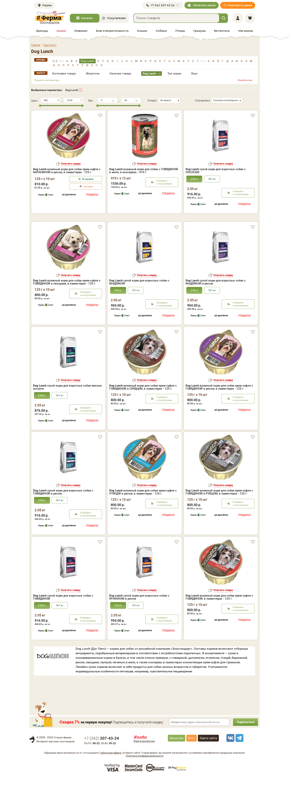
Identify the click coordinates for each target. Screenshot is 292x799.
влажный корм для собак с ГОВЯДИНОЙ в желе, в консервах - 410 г (143, 171)
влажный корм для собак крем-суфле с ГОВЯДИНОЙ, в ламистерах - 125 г (219, 618)
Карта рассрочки (144, 762)
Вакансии (176, 759)
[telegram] (238, 759)
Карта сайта (208, 759)
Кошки (142, 31)
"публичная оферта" (110, 774)
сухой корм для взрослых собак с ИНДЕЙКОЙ (139, 303)
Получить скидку (71, 163)
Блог (191, 759)
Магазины (245, 31)
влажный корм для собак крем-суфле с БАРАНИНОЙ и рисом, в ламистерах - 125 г (67, 171)
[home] (49, 17)
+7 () (101, 759)
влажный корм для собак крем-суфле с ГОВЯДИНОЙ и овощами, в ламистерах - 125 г (67, 303)
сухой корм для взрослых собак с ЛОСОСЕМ (216, 171)
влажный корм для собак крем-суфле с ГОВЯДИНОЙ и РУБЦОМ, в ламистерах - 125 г (219, 513)
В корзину (87, 179)
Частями (88, 186)
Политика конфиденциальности (144, 777)
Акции (61, 31)
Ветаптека (222, 31)
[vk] (229, 759)
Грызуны (200, 31)
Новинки (80, 31)
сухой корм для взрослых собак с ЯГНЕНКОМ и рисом (139, 618)
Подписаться (244, 743)
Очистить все (245, 80)
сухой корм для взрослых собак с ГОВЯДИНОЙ (63, 618)
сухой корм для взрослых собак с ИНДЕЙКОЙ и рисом (216, 303)
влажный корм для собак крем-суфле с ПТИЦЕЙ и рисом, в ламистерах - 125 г (143, 513)
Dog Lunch (71, 89)
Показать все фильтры (46, 80)
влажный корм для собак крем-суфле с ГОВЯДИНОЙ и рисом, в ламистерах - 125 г (219, 408)
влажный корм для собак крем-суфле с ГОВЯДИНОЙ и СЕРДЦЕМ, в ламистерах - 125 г (143, 408)
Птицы (180, 31)
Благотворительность (112, 31)
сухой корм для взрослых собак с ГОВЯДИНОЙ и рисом (63, 513)
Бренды (42, 31)
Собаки (161, 31)
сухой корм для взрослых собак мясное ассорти (67, 408)
